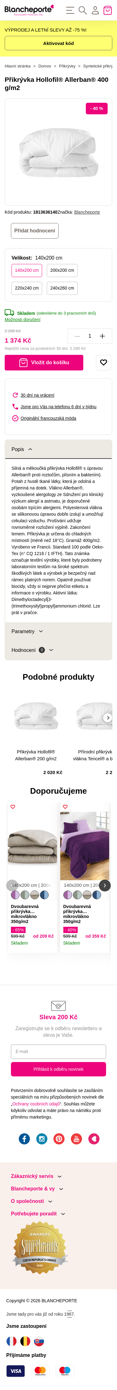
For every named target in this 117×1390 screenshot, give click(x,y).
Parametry (27, 631)
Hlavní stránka (18, 66)
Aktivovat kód (58, 43)
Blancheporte (87, 212)
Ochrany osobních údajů (36, 1103)
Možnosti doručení (23, 319)
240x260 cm (62, 287)
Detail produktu (50, 945)
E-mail (22, 1051)
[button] (12, 886)
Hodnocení (32, 650)
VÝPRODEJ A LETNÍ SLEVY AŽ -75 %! (45, 29)
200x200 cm (62, 270)
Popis (22, 449)
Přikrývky (67, 66)
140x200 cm (27, 270)
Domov (44, 66)
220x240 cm (27, 287)
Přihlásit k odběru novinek (58, 1069)
